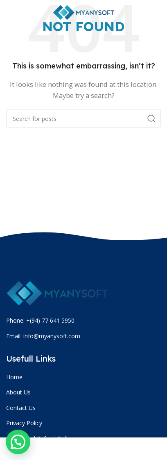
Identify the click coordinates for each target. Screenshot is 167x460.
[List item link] (84, 377)
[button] (18, 442)
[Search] (83, 118)
